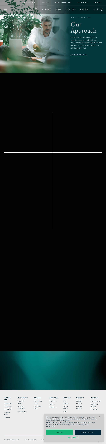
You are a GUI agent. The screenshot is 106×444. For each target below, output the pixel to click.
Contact (98, 2)
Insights (84, 9)
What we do (23, 398)
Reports (80, 398)
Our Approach (22, 411)
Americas (53, 401)
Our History (8, 406)
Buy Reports (83, 2)
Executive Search (33, 9)
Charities (7, 417)
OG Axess (94, 409)
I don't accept (87, 432)
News (65, 411)
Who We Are (7, 399)
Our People (8, 403)
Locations (71, 9)
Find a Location (28, 2)
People (58, 9)
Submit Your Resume (63, 2)
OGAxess (45, 2)
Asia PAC (53, 407)
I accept (59, 432)
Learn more (73, 438)
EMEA (52, 404)
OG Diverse (8, 409)
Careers (46, 9)
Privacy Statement (30, 439)
